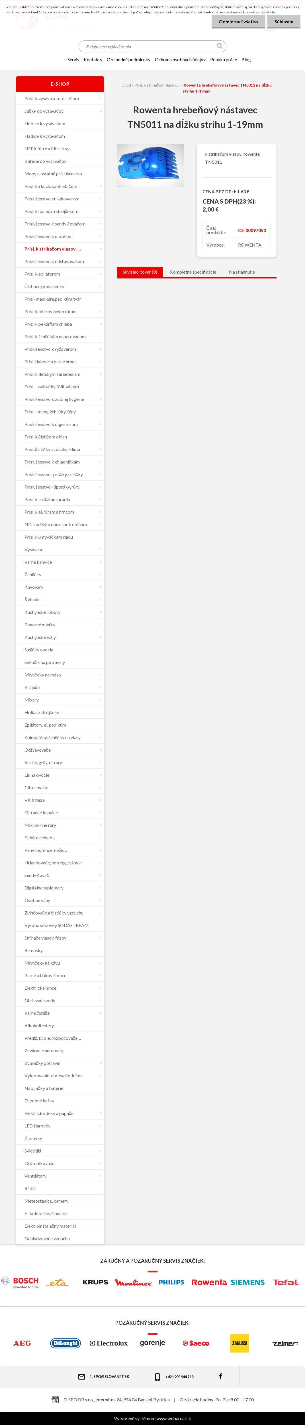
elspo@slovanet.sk (103, 1377)
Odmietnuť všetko (238, 21)
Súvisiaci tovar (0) (140, 271)
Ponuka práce (223, 59)
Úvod (126, 85)
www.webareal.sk (173, 1418)
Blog (246, 59)
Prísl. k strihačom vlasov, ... (157, 85)
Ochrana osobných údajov (180, 59)
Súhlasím (284, 21)
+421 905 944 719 (173, 1377)
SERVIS (73, 59)
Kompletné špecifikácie (193, 271)
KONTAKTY (93, 59)
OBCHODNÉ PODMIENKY (128, 59)
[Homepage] (56, 59)
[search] (219, 47)
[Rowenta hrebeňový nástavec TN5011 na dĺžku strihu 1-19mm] (150, 146)
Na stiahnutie (242, 271)
